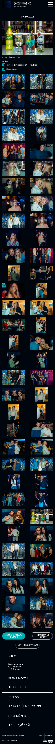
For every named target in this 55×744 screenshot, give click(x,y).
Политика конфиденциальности (13, 735)
